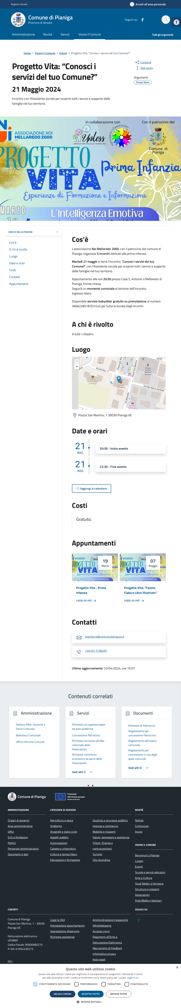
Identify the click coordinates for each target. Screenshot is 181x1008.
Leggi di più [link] (133, 977)
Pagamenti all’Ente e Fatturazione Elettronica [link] (107, 940)
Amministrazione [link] (23, 34)
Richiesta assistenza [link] (62, 937)
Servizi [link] (65, 34)
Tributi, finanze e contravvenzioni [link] (103, 846)
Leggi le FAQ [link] (57, 920)
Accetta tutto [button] (91, 993)
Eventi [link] (139, 866)
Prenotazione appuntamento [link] (67, 925)
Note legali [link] (99, 959)
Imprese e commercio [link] (105, 826)
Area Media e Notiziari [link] (148, 900)
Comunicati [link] (142, 826)
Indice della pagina (33, 232)
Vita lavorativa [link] (101, 860)
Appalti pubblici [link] (59, 837)
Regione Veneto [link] (19, 4)
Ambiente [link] (56, 826)
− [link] (77, 366)
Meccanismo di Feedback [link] (107, 948)
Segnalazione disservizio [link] (64, 931)
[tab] (88, 785)
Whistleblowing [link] (102, 925)
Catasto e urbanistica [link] (63, 848)
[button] (90, 1002)
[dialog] (90, 986)
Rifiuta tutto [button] (118, 993)
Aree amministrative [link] (20, 826)
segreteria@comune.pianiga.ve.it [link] (104, 637)
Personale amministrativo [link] (23, 848)
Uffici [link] (11, 832)
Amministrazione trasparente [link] (110, 920)
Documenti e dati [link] (18, 854)
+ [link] (77, 361)
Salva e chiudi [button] (62, 993)
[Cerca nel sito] (166, 19)
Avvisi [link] (138, 832)
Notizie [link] (139, 820)
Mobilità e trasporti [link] (104, 832)
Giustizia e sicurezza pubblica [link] (110, 820)
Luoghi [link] (139, 861)
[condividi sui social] (143, 62)
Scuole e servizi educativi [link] (150, 872)
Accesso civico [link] (101, 931)
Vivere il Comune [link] (89, 34)
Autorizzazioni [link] (58, 843)
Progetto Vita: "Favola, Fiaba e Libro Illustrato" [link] (140, 590)
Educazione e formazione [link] (65, 860)
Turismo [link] (97, 854)
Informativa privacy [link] (104, 954)
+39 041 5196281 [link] (96, 651)
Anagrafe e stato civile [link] (63, 832)
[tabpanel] (34, 744)
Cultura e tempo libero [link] (63, 854)
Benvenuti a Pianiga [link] (147, 855)
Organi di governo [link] (18, 820)
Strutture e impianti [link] (147, 889)
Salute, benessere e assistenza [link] (111, 837)
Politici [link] (12, 843)
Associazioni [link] (142, 895)
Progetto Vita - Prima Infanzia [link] (91, 590)
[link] (176, 22)
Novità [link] (47, 34)
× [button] (177, 967)
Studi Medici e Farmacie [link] (149, 883)
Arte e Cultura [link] (143, 878)
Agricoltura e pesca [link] (61, 820)
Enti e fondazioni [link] (18, 837)
